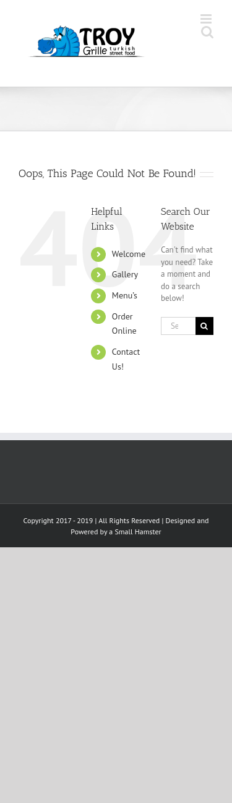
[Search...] (178, 326)
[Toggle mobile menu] (206, 18)
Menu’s (124, 295)
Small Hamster (137, 531)
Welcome (128, 253)
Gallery (125, 274)
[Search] (204, 326)
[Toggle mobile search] (207, 31)
